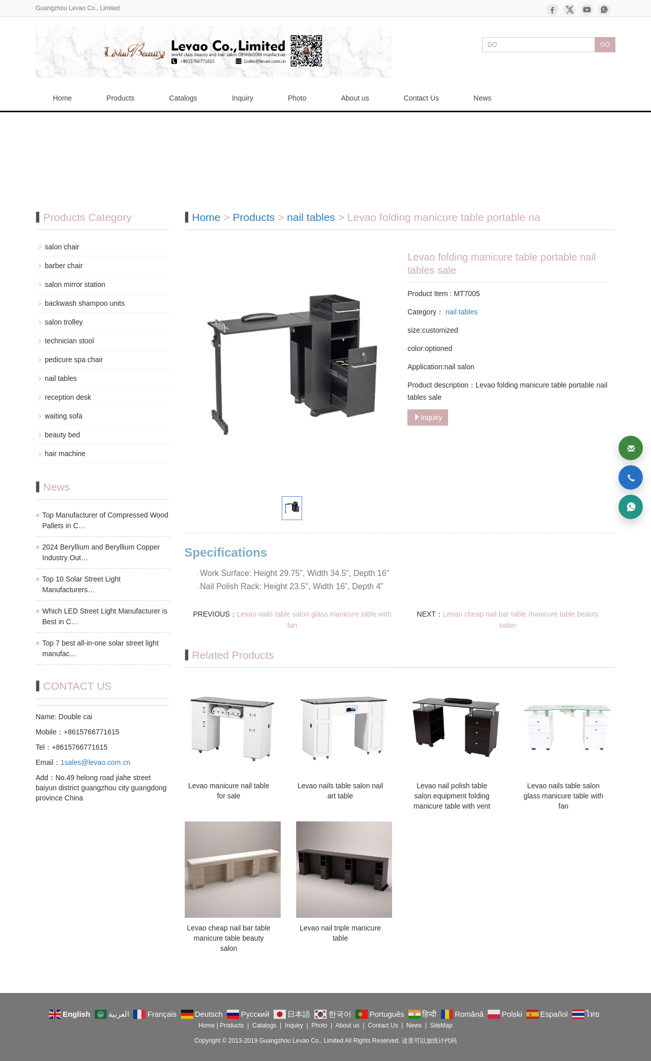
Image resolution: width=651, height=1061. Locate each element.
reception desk (68, 397)
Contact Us (421, 98)
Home (62, 98)
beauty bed (62, 435)
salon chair (62, 247)
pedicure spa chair (74, 360)
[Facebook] (552, 10)
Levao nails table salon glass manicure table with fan (563, 796)
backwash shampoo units (85, 303)
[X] (570, 10)
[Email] (630, 448)
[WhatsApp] (604, 10)
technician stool (69, 341)
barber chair (64, 266)
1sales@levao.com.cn (95, 762)
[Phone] (630, 477)
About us (355, 98)
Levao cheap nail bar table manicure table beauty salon (229, 938)
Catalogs (183, 98)
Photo (297, 98)
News (482, 98)
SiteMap (441, 1025)
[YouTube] (587, 10)
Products (120, 98)
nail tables (311, 217)
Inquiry (242, 98)
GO (605, 44)
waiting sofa (63, 416)
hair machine (65, 453)
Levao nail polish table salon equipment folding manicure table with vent (451, 796)
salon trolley (64, 322)
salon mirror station (75, 284)
